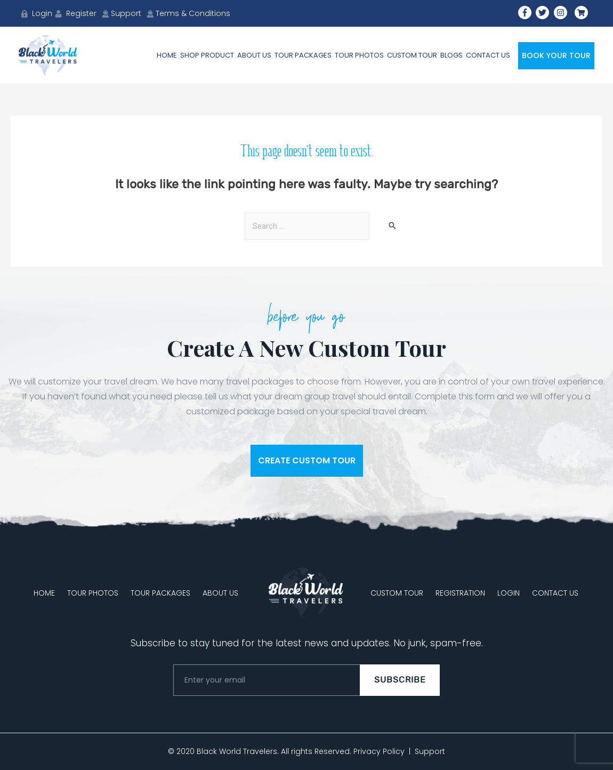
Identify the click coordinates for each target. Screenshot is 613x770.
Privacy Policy (379, 751)
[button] (307, 461)
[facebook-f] (526, 12)
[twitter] (544, 12)
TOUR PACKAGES (160, 593)
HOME (44, 593)
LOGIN (508, 593)
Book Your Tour (556, 55)
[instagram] (562, 12)
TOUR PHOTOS (92, 593)
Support (430, 751)
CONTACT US (555, 593)
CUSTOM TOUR (396, 593)
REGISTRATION (460, 593)
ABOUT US (220, 593)
